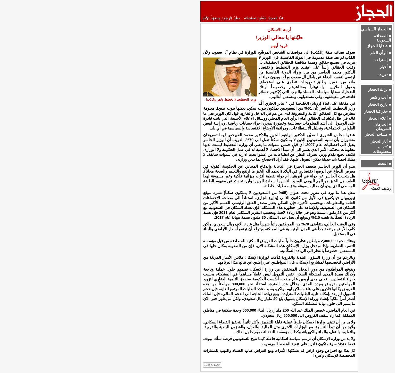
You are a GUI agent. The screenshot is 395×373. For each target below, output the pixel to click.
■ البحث (384, 163)
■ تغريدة (384, 75)
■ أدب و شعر (380, 97)
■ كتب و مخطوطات (382, 149)
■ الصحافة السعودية (382, 38)
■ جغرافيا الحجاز (377, 111)
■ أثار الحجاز (381, 141)
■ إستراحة (382, 60)
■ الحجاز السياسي (376, 29)
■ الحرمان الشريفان (382, 126)
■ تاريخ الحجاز (379, 104)
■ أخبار (385, 67)
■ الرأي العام (380, 53)
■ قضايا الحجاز (379, 46)
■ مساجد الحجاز (378, 134)
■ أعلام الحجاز (379, 118)
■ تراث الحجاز (379, 89)
